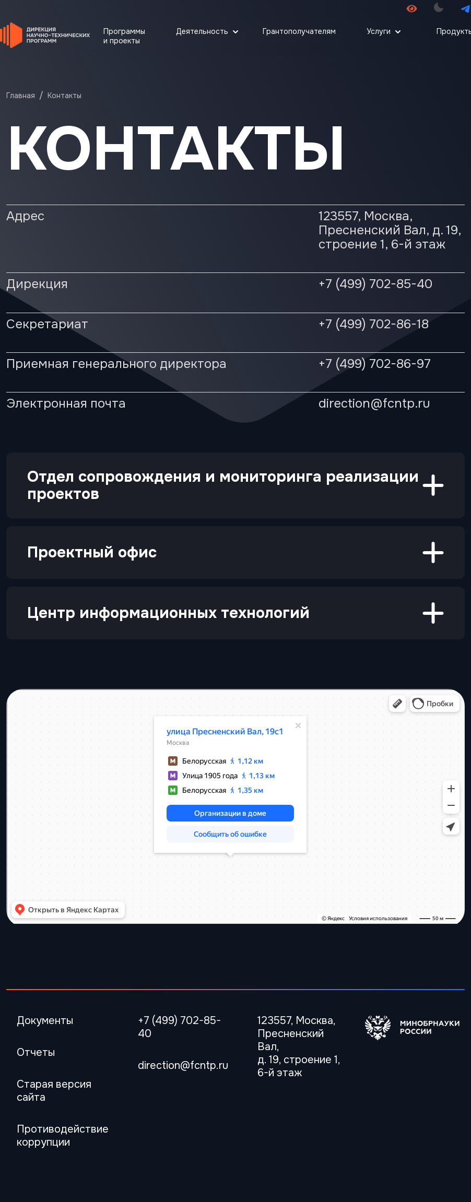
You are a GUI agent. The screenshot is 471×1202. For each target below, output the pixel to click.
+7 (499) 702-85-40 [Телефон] (179, 1027)
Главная (20, 95)
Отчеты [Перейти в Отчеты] (36, 1052)
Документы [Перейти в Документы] (45, 1020)
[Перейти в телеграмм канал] (465, 8)
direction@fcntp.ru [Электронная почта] (183, 1065)
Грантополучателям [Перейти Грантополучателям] (299, 31)
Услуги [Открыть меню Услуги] (379, 31)
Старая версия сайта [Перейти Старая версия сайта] (54, 1091)
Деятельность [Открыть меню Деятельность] (202, 31)
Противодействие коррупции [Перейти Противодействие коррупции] (63, 1136)
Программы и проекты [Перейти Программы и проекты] (124, 36)
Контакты (64, 95)
